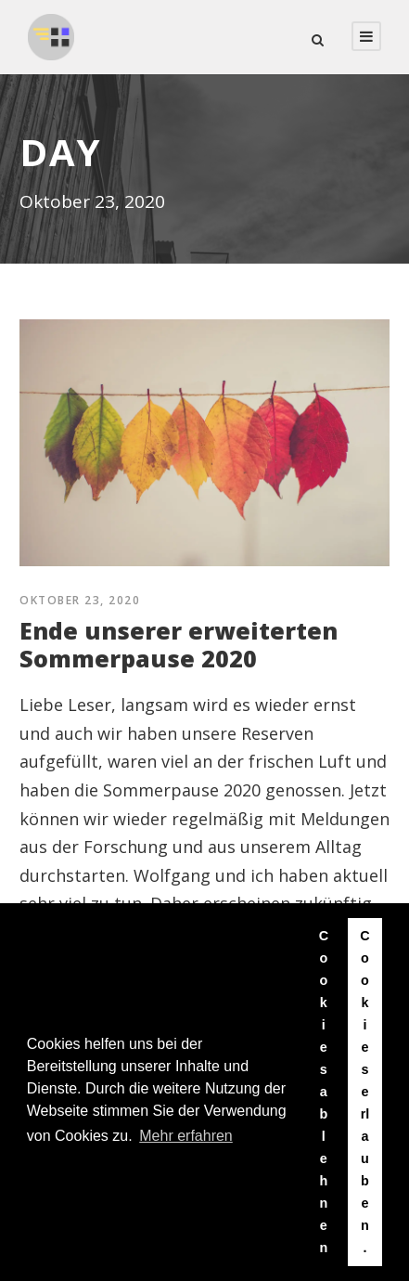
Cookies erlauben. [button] (364, 1091)
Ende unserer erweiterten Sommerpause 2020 (178, 644)
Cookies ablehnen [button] (323, 1091)
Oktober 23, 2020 (79, 600)
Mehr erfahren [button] (186, 1136)
